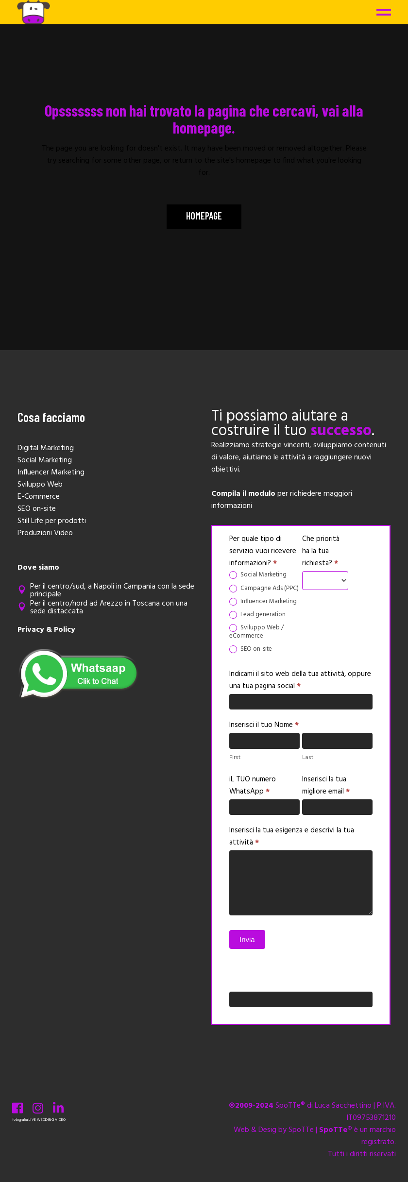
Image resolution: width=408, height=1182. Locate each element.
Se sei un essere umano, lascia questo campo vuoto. (290, 975)
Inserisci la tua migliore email (326, 785)
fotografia (20, 1120)
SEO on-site (250, 649)
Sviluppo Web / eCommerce (256, 632)
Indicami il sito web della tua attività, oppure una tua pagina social (300, 680)
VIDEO (60, 1120)
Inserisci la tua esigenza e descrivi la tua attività (291, 836)
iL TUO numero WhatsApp (252, 785)
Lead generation (257, 615)
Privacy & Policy (46, 630)
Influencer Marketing (263, 602)
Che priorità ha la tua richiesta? (321, 551)
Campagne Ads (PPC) (264, 589)
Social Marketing (258, 575)
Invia (247, 939)
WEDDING (45, 1120)
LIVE (32, 1120)
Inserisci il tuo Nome (264, 725)
